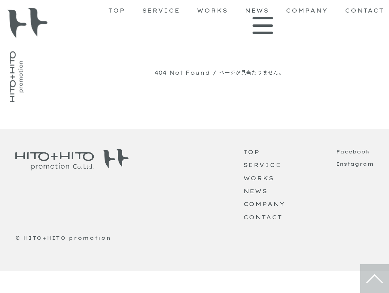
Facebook (353, 152)
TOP (116, 10)
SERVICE (161, 10)
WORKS (212, 10)
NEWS (257, 10)
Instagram (355, 164)
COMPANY (307, 10)
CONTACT (364, 10)
